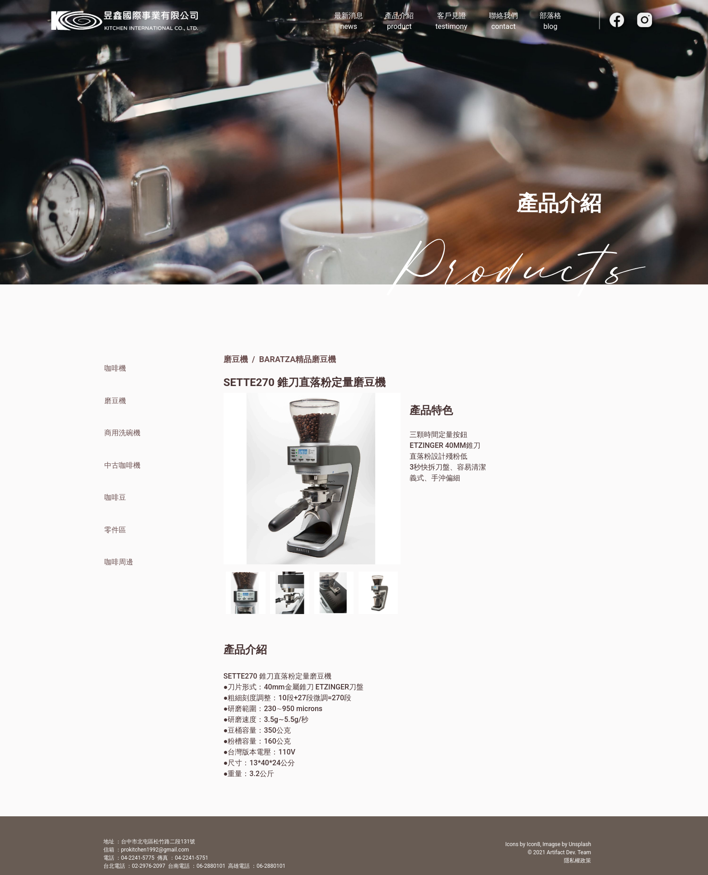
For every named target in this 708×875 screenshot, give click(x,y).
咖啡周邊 (118, 562)
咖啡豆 (115, 497)
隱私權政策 (577, 860)
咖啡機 (115, 368)
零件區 (115, 530)
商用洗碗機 (122, 432)
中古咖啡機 (122, 465)
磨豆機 (115, 400)
